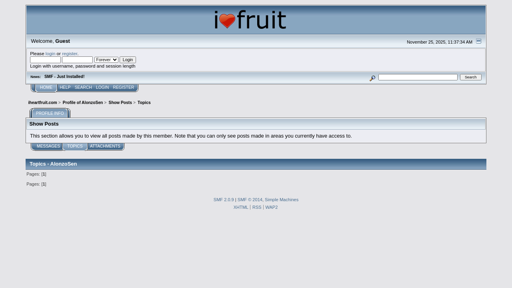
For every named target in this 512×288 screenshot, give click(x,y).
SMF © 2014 (250, 199)
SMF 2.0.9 (224, 199)
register (69, 53)
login (51, 53)
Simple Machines (281, 199)
